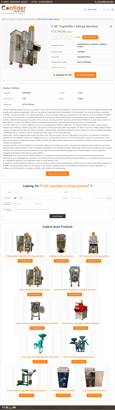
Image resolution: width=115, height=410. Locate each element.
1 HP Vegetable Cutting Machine (93, 256)
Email (66, 192)
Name (9, 192)
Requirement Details (7, 210)
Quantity (65, 198)
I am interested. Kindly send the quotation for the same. (62, 210)
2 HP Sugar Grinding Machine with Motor (40, 357)
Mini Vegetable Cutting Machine (35, 290)
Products (11, 19)
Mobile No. (7, 198)
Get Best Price (90, 37)
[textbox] (67, 37)
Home (4, 19)
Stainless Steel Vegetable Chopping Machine (74, 290)
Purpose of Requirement (7, 203)
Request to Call (63, 75)
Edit (77, 37)
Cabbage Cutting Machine (61, 256)
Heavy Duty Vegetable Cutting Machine (80, 323)
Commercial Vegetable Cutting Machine (25, 256)
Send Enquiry (85, 75)
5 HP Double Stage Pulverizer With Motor (26, 391)
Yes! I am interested (57, 174)
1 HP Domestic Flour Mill (63, 391)
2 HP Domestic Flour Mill (94, 391)
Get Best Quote (25, 261)
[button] (105, 2)
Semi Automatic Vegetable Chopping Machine (37, 323)
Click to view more (58, 67)
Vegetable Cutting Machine (25, 19)
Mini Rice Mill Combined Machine (78, 357)
